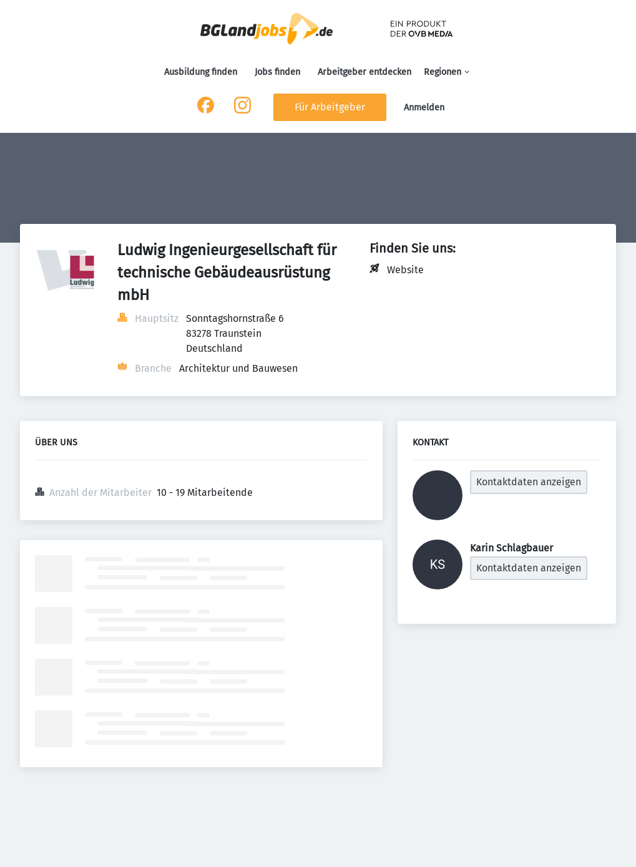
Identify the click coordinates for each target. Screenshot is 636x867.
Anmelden (424, 107)
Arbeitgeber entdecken (364, 72)
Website (405, 270)
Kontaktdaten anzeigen (528, 482)
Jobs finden (277, 72)
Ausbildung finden (200, 72)
